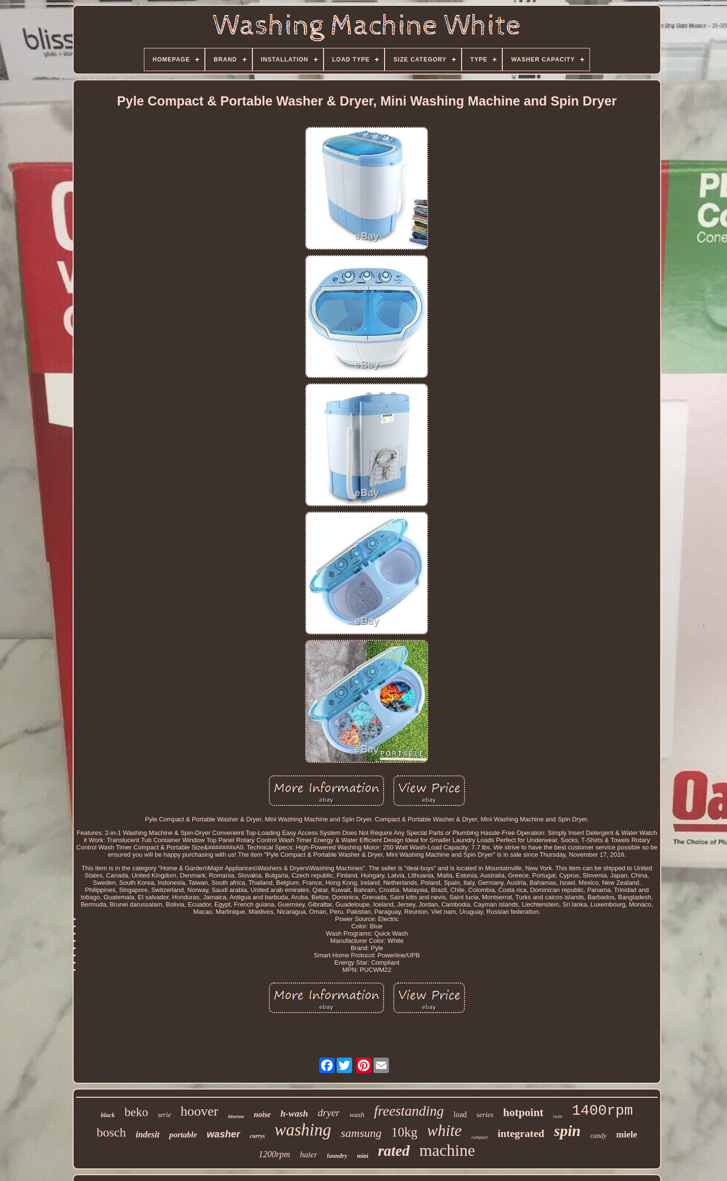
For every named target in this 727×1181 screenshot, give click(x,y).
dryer (329, 1113)
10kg (404, 1132)
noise (262, 1114)
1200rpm (274, 1154)
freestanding (409, 1111)
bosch (111, 1132)
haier (308, 1154)
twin (557, 1116)
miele (626, 1134)
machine (447, 1150)
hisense (236, 1116)
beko (136, 1112)
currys (257, 1136)
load (460, 1114)
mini (362, 1155)
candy (598, 1135)
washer (223, 1134)
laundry (337, 1155)
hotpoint (523, 1112)
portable (183, 1134)
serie (164, 1115)
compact (479, 1137)
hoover (199, 1111)
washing (303, 1129)
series (485, 1115)
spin (567, 1130)
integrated (520, 1133)
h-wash (294, 1113)
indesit (147, 1134)
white (444, 1130)
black (108, 1115)
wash (356, 1115)
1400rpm (602, 1111)
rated (393, 1150)
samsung (361, 1133)
